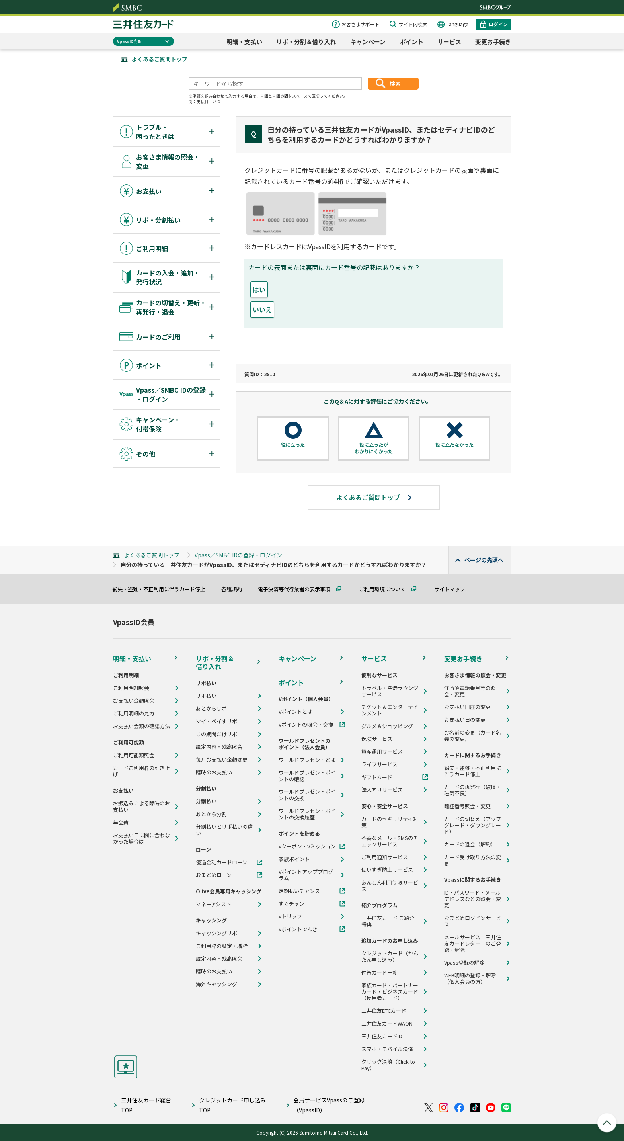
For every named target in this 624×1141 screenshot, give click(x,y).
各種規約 (235, 589)
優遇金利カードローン (221, 862)
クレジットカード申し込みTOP (232, 1105)
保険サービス (376, 739)
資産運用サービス (382, 751)
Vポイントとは (295, 712)
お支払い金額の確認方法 (141, 726)
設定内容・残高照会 (219, 747)
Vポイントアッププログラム (306, 875)
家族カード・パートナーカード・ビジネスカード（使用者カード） (389, 991)
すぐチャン (291, 904)
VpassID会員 (129, 41)
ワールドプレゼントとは (307, 760)
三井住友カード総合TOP (146, 1105)
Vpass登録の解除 (464, 962)
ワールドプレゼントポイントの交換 (307, 795)
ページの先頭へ (483, 560)
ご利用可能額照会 (133, 755)
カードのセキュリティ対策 (389, 822)
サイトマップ (453, 589)
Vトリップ (290, 916)
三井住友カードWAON (387, 1023)
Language (457, 24)
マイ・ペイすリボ (216, 721)
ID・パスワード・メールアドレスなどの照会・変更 (472, 899)
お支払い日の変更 (465, 720)
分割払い (206, 801)
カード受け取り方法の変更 (472, 860)
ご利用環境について (386, 589)
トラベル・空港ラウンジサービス (389, 691)
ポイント (411, 41)
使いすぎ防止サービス (387, 870)
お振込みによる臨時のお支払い (141, 806)
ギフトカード (376, 777)
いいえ (262, 309)
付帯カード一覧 (379, 972)
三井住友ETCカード (383, 1011)
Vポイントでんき (298, 929)
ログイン (498, 24)
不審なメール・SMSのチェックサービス (389, 841)
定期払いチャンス (299, 891)
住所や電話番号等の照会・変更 (470, 691)
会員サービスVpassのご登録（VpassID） (329, 1105)
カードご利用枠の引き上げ (141, 771)
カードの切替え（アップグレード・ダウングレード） (472, 825)
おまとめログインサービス (472, 921)
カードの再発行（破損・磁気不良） (472, 790)
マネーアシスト (213, 904)
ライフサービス (379, 764)
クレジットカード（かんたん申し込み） (389, 956)
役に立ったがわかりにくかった (374, 448)
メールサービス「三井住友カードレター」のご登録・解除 (472, 943)
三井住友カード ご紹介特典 (387, 921)
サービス (449, 41)
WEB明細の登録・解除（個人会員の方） (470, 978)
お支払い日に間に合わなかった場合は (141, 838)
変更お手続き (493, 41)
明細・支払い (244, 41)
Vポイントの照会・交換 (306, 724)
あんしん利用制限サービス (389, 885)
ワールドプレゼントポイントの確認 (307, 776)
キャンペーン (368, 41)
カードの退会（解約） (470, 844)
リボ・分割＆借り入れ (306, 41)
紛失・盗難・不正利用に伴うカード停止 (162, 589)
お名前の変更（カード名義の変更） (472, 735)
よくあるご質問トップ (159, 59)
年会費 (121, 822)
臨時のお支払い (214, 772)
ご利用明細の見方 (133, 713)
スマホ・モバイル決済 (387, 1049)
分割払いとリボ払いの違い (224, 830)
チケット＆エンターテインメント (389, 710)
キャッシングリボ (216, 933)
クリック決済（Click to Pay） (388, 1065)
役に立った (293, 444)
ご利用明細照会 (131, 688)
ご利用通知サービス (384, 857)
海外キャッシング (216, 984)
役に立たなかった (454, 444)
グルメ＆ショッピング (387, 726)
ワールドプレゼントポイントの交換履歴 (307, 814)
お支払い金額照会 (133, 700)
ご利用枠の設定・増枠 (222, 946)
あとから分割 (211, 814)
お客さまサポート (360, 24)
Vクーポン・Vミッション (307, 846)
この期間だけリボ (216, 734)
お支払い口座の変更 (467, 707)
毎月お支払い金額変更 (222, 759)
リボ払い (206, 696)
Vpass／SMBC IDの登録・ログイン (238, 555)
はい (259, 289)
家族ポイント (294, 859)
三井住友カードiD (381, 1036)
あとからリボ (211, 708)
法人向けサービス (382, 790)
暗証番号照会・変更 (467, 806)
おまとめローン (214, 875)
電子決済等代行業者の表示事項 (297, 589)
